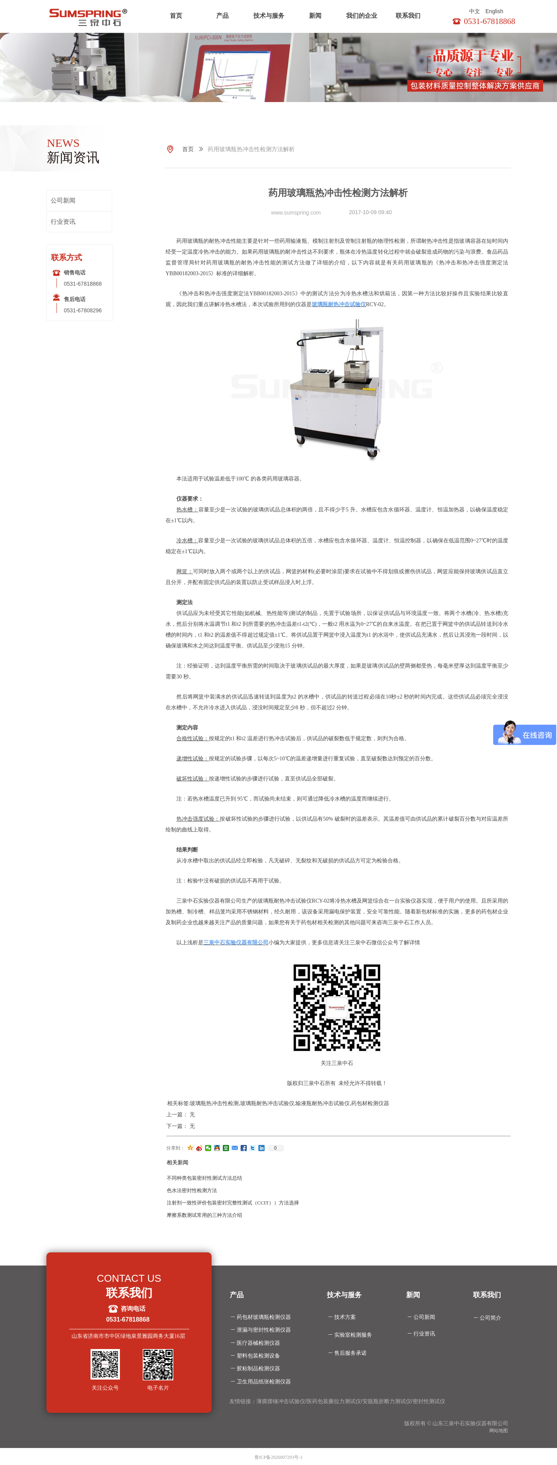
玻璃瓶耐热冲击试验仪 (339, 304)
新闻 (315, 15)
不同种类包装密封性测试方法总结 (204, 1178)
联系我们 (408, 15)
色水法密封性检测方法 (192, 1190)
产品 (222, 15)
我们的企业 (361, 15)
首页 (176, 15)
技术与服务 (268, 15)
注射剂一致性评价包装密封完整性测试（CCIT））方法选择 (233, 1203)
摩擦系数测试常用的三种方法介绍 (204, 1215)
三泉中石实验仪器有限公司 (235, 942)
